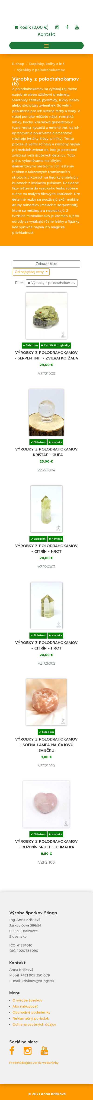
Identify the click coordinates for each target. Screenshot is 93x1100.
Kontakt (46, 35)
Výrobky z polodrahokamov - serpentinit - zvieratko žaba (46, 355)
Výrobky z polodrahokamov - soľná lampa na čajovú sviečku (46, 745)
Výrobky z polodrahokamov (41, 70)
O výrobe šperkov (27, 1000)
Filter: (19, 283)
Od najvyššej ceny (30, 272)
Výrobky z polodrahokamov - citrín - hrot (46, 548)
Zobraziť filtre (46, 264)
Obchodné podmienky (31, 1012)
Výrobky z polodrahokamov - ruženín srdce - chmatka (46, 844)
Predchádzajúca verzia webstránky (33, 1062)
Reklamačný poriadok (31, 1018)
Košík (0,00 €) (33, 28)
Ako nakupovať (25, 1006)
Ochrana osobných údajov (34, 1024)
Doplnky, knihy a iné (47, 64)
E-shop (18, 64)
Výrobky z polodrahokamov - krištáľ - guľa (46, 452)
